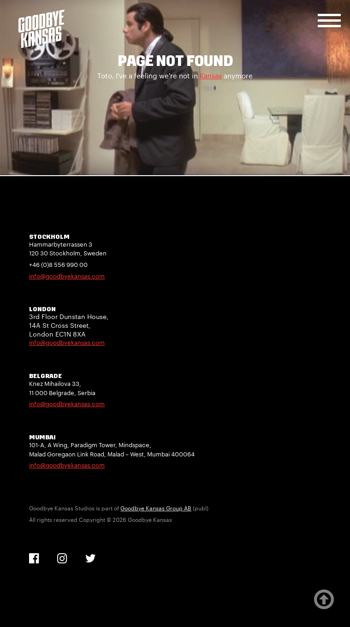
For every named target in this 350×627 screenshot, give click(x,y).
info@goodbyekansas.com (67, 276)
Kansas (211, 75)
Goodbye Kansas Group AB (155, 508)
